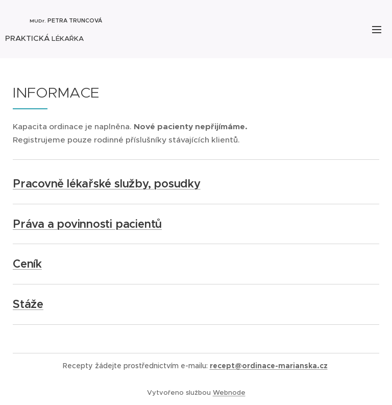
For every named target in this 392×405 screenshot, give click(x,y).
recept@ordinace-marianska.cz (269, 365)
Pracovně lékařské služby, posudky (107, 183)
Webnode (229, 392)
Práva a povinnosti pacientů (87, 224)
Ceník (27, 264)
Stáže (28, 304)
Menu (376, 29)
